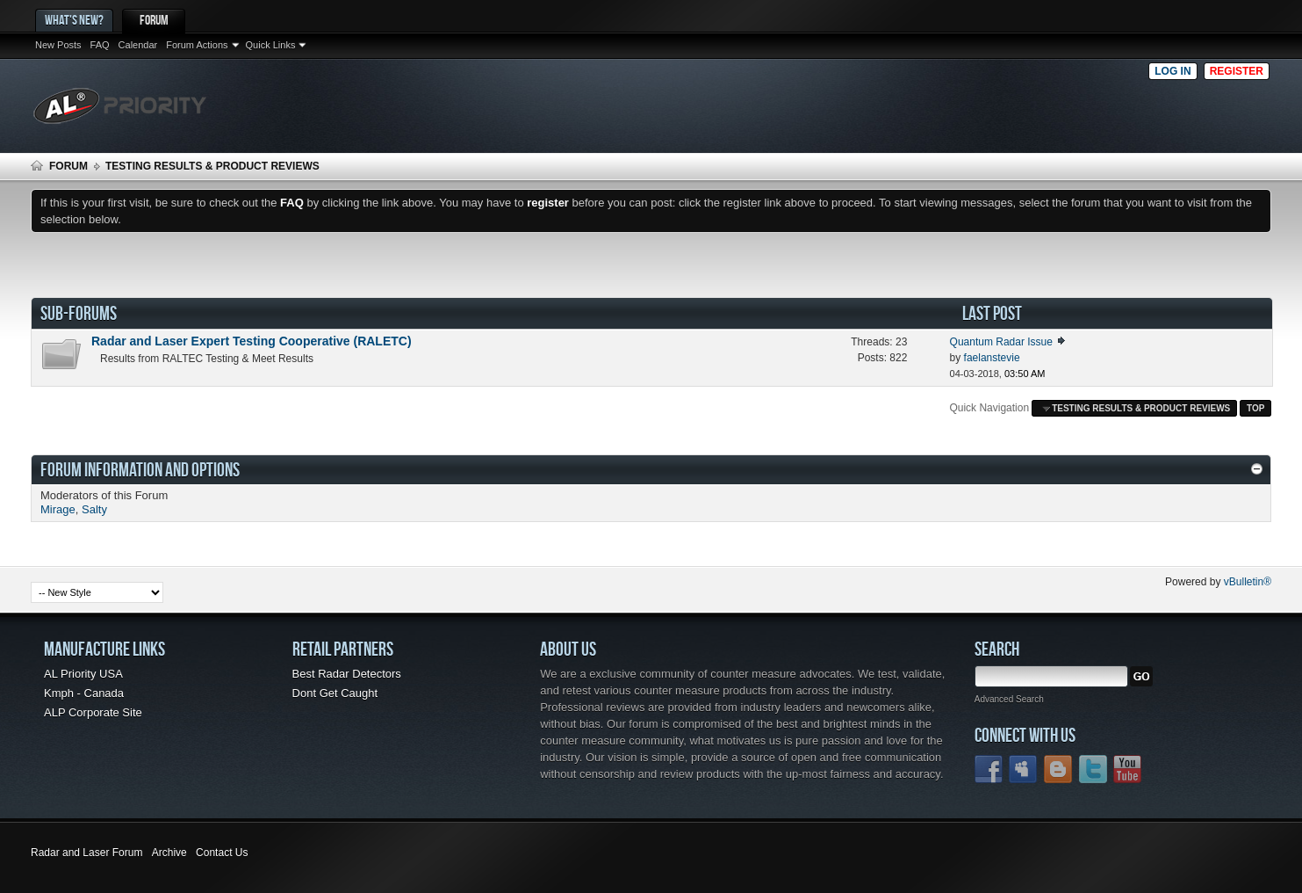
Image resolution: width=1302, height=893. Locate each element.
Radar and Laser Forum (86, 852)
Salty (94, 509)
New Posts (58, 45)
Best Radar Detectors (346, 673)
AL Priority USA (83, 673)
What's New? (74, 19)
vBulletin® (1247, 582)
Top (1255, 408)
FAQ (100, 45)
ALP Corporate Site (93, 712)
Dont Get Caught (335, 693)
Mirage (58, 509)
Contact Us (222, 852)
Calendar (138, 45)
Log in (1173, 71)
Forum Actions (196, 45)
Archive (169, 852)
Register (1236, 71)
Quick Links (271, 45)
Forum (154, 19)
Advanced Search (1009, 699)
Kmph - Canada (84, 693)
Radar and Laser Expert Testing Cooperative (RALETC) (251, 341)
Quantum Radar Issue (1001, 342)
